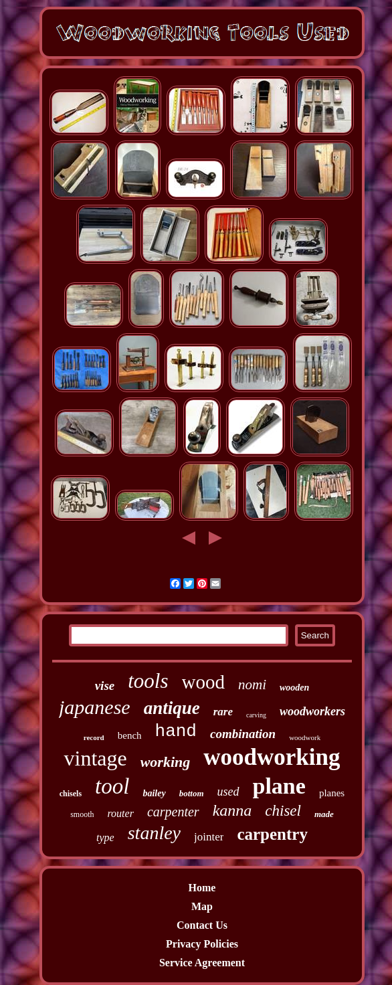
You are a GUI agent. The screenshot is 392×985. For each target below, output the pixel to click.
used (228, 791)
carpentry (272, 834)
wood (203, 682)
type (105, 837)
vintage (95, 758)
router (120, 813)
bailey (153, 793)
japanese (94, 707)
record (94, 737)
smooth (82, 814)
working (165, 761)
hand (176, 731)
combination (243, 734)
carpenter (173, 811)
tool (112, 786)
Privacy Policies (202, 944)
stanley (154, 832)
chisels (71, 793)
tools (148, 681)
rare (223, 711)
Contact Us (202, 925)
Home (202, 887)
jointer (208, 836)
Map (202, 906)
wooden (294, 688)
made (324, 814)
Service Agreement (202, 962)
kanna (232, 810)
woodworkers (312, 711)
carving (256, 715)
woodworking (271, 757)
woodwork (304, 737)
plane (279, 786)
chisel (283, 810)
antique (172, 708)
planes (332, 793)
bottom (191, 793)
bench (130, 735)
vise (105, 686)
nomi (252, 685)
